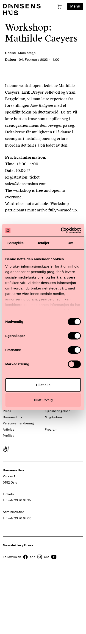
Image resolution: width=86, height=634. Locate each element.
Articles (8, 429)
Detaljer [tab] (43, 243)
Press (7, 411)
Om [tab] (70, 243)
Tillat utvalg (43, 400)
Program (51, 429)
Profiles (8, 435)
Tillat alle (43, 385)
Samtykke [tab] (15, 243)
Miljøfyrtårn (53, 417)
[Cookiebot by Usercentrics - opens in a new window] (61, 230)
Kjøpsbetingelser (57, 411)
